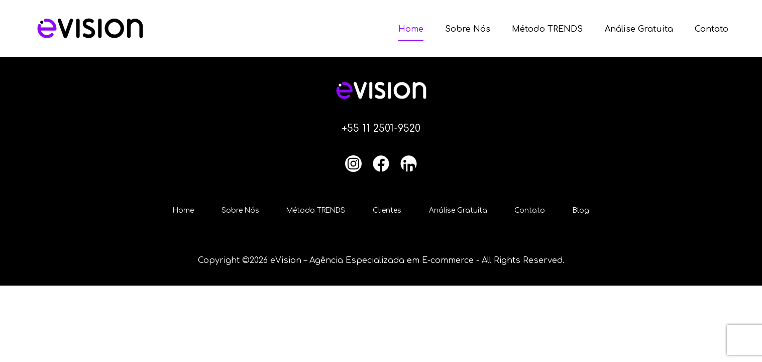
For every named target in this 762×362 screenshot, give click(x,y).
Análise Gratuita (639, 29)
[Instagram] (353, 163)
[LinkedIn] (408, 163)
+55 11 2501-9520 (381, 128)
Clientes (389, 211)
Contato (711, 29)
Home (410, 29)
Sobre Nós (467, 29)
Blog (589, 211)
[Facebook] (381, 163)
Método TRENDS (547, 29)
